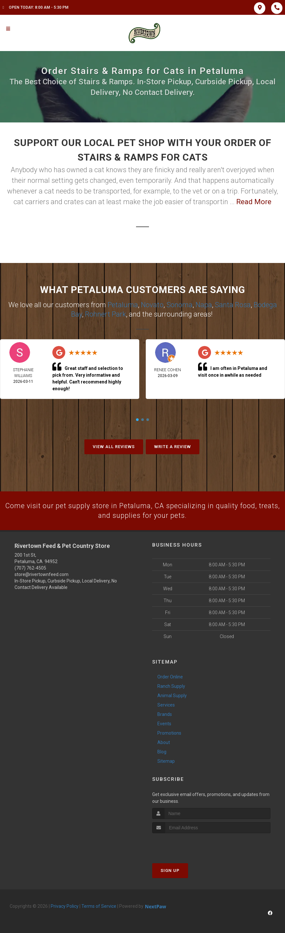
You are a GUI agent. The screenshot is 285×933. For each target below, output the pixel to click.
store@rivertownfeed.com (42, 574)
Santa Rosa (233, 304)
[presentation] (186, 845)
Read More (253, 202)
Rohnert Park (105, 313)
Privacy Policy (65, 905)
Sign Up (170, 870)
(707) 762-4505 (30, 568)
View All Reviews (114, 446)
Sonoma (179, 304)
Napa (203, 304)
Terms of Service (98, 905)
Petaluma (123, 304)
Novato (152, 304)
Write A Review (172, 446)
